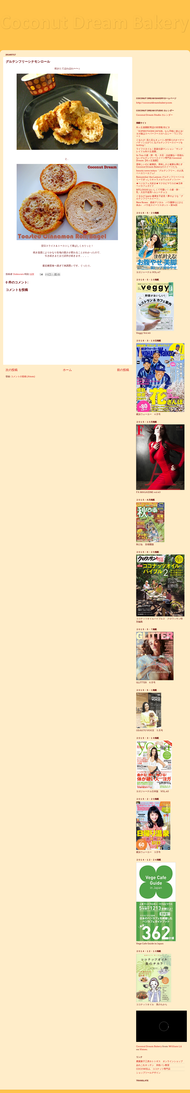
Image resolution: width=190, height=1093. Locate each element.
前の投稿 (123, 370)
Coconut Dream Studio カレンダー (154, 115)
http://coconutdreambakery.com (154, 102)
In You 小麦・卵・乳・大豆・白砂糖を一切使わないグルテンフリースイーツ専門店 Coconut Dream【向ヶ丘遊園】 (160, 158)
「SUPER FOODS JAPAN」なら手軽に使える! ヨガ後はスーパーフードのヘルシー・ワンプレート (160, 133)
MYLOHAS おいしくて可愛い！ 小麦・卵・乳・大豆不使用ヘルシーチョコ (158, 190)
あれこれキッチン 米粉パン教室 (152, 1065)
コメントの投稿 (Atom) (23, 376)
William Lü (175, 1046)
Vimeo (143, 1049)
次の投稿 (12, 370)
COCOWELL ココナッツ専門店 (153, 1069)
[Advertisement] (160, 72)
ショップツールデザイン (149, 1072)
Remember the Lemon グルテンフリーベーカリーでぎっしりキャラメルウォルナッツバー (160, 178)
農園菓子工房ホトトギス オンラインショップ (159, 1061)
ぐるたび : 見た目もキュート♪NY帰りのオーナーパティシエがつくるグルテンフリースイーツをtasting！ (160, 142)
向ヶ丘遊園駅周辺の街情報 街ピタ (153, 127)
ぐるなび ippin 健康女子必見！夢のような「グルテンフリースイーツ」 (159, 197)
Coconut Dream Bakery (94, 23)
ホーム (67, 370)
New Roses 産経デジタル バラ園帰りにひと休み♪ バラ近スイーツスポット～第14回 (159, 203)
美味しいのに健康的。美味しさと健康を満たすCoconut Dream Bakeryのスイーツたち (159, 165)
